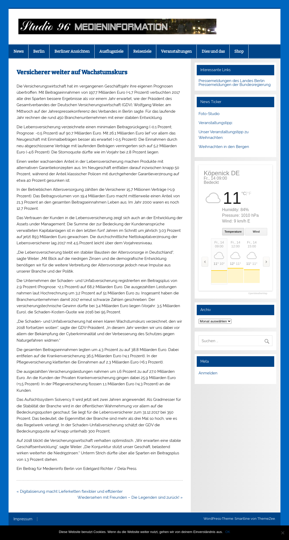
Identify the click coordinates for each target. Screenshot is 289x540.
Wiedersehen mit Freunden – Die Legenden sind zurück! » (130, 497)
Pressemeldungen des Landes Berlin (232, 80)
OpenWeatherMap (257, 293)
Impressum (22, 519)
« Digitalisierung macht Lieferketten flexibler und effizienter (70, 491)
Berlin (39, 51)
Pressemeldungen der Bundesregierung (235, 84)
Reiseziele (142, 51)
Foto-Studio (209, 113)
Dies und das (213, 51)
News (18, 51)
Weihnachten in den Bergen (224, 146)
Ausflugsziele (111, 51)
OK (227, 532)
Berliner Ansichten (72, 51)
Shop (239, 51)
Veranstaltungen (176, 51)
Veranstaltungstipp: (216, 122)
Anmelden (208, 373)
